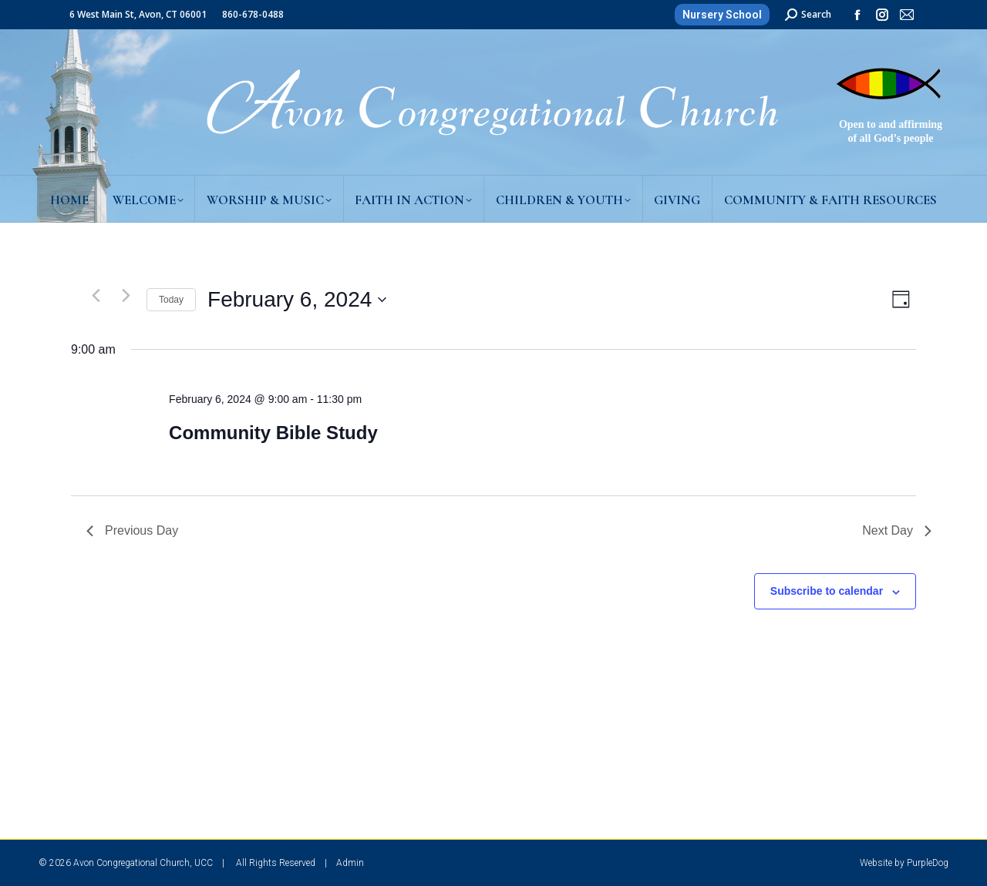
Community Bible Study (273, 432)
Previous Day (132, 530)
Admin (350, 862)
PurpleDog (927, 862)
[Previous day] (95, 296)
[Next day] (125, 296)
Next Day (896, 530)
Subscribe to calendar (826, 591)
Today (171, 299)
